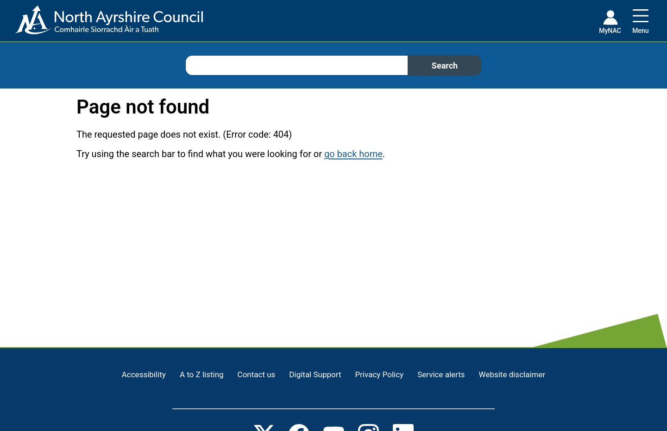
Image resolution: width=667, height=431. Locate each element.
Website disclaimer (512, 374)
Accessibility (144, 374)
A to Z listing (202, 374)
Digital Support (315, 374)
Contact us (257, 374)
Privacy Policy (379, 374)
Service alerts (441, 374)
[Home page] (101, 23)
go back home (353, 153)
